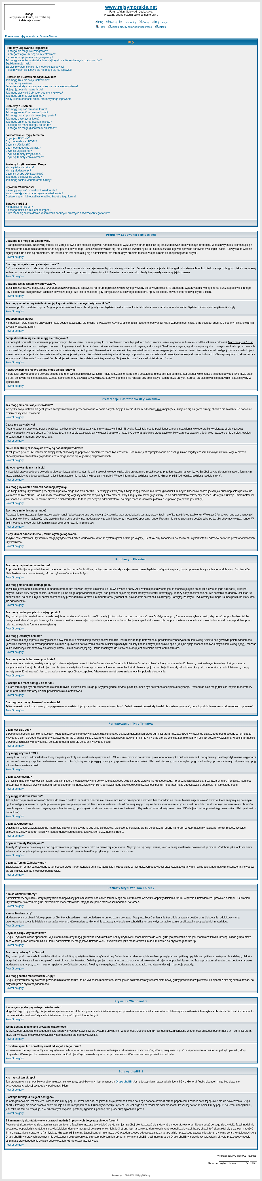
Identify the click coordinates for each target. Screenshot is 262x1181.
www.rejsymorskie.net (131, 7)
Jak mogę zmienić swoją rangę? (25, 95)
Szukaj (111, 22)
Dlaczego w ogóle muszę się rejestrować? (30, 54)
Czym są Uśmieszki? (18, 144)
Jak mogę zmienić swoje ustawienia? (28, 80)
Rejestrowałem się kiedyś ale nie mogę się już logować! (39, 69)
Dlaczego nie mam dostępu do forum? (28, 124)
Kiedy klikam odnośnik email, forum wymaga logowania (38, 99)
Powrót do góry (15, 257)
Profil (100, 27)
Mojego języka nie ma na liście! (24, 89)
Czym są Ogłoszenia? (19, 150)
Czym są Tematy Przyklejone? (24, 154)
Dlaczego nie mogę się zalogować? (27, 51)
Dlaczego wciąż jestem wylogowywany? (29, 57)
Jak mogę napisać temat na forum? (26, 109)
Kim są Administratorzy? (20, 167)
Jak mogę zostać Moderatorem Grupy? (29, 180)
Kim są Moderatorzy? (18, 170)
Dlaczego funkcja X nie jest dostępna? (28, 210)
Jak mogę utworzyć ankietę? (22, 118)
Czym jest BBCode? (18, 138)
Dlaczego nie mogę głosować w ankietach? (31, 128)
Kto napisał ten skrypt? (19, 206)
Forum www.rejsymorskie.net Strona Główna (31, 36)
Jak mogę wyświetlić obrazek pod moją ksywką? (34, 92)
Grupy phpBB (124, 1081)
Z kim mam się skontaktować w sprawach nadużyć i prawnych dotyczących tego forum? (58, 213)
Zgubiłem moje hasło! (18, 63)
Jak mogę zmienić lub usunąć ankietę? (29, 121)
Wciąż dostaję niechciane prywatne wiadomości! (34, 193)
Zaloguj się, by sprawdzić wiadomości (130, 27)
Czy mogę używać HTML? (21, 141)
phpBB (124, 1175)
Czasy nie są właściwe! (19, 83)
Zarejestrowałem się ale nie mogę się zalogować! (35, 66)
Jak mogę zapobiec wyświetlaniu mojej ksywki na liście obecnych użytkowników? (54, 60)
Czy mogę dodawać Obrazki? (23, 147)
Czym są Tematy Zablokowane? (25, 157)
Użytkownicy (127, 22)
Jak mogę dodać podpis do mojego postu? (31, 115)
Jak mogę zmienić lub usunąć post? (27, 112)
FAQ (99, 22)
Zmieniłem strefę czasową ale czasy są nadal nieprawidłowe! (42, 86)
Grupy (144, 22)
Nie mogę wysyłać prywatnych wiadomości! (31, 190)
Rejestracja (159, 22)
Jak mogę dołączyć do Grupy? (24, 176)
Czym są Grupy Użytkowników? (24, 173)
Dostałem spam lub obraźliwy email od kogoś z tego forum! (41, 196)
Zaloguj (160, 27)
